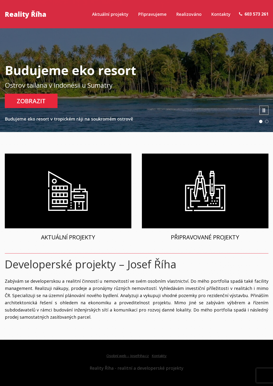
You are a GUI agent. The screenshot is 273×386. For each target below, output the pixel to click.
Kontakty (221, 14)
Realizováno (189, 14)
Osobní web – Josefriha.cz (127, 355)
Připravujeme (152, 14)
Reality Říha (25, 14)
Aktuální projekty (110, 14)
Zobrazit (31, 101)
